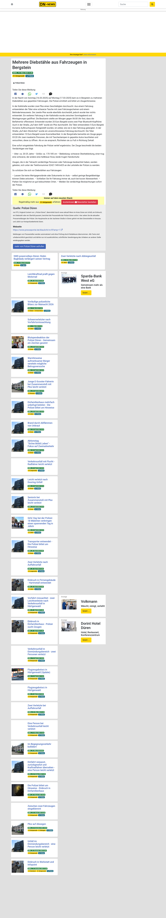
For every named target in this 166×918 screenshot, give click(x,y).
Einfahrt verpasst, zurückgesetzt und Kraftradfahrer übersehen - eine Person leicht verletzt (41, 766)
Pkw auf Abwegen (37, 824)
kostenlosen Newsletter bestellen (79, 202)
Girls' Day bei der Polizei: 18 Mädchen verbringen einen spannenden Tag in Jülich (40, 522)
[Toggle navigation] (89, 4)
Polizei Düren (19, 83)
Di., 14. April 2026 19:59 (35, 694)
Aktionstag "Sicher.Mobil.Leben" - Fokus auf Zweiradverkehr (41, 444)
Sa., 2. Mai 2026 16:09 (35, 308)
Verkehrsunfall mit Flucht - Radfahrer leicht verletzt (41, 463)
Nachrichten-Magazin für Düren (28, 898)
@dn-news (145, 897)
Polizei (29, 76)
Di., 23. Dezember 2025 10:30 (37, 850)
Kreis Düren (38, 310)
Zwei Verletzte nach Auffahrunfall (38, 563)
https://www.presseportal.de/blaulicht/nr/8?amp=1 (36, 230)
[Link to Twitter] (36, 93)
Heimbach (32, 871)
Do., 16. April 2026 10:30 (36, 658)
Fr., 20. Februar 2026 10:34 (36, 794)
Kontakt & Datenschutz (26, 901)
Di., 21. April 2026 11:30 (35, 610)
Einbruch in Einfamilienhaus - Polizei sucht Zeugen (40, 624)
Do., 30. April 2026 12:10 (36, 370)
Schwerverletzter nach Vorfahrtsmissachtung (39, 321)
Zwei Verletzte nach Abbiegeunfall (78, 256)
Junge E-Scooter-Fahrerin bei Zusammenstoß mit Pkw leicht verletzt (41, 384)
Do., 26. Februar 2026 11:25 (36, 774)
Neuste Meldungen (24, 894)
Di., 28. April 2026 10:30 (35, 280)
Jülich (64, 262)
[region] (83, 32)
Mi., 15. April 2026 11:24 (36, 676)
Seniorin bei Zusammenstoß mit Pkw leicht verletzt (40, 500)
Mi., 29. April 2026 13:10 (36, 450)
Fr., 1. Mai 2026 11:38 (35, 326)
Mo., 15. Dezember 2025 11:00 (37, 868)
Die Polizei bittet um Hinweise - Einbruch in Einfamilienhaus (39, 788)
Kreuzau (31, 393)
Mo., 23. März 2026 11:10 (36, 712)
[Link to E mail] (43, 93)
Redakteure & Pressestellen (27, 903)
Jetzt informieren (89, 55)
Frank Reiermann (136, 906)
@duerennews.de (120, 892)
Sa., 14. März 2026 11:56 (36, 732)
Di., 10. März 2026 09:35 (35, 750)
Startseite (21, 891)
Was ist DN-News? (24, 896)
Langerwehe (32, 470)
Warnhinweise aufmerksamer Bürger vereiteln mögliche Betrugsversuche (39, 362)
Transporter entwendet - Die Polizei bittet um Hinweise (40, 544)
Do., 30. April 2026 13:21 (36, 347)
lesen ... (86, 292)
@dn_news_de (120, 902)
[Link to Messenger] (22, 93)
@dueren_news (144, 892)
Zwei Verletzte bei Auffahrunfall (37, 706)
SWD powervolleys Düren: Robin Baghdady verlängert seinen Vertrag (32, 257)
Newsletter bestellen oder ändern (83, 899)
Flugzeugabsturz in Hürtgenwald (37, 689)
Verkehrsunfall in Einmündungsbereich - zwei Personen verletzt (42, 652)
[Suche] (133, 4)
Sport (23, 265)
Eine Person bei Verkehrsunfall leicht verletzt (38, 726)
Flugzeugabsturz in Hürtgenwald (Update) (39, 671)
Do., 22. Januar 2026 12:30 (36, 812)
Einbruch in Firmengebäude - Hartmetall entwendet (42, 581)
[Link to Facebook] (15, 93)
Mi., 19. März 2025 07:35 (22, 263)
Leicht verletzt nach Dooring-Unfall (38, 481)
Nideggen (42, 830)
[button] (50, 93)
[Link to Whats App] (29, 93)
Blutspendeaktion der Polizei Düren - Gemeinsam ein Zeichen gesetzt (41, 340)
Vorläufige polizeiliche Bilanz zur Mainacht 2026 (41, 303)
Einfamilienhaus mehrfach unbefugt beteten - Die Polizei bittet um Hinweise (41, 405)
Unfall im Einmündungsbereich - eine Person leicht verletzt (41, 844)
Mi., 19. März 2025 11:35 (23, 73)
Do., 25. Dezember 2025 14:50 (37, 828)
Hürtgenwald (18, 76)
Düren (16, 265)
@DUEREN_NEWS (119, 897)
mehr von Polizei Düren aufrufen (29, 246)
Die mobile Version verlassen (83, 914)
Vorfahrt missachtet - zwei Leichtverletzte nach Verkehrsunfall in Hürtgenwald (41, 602)
